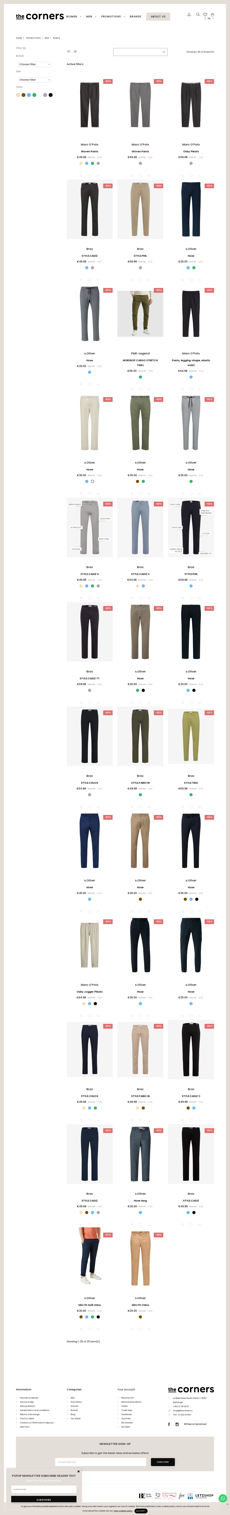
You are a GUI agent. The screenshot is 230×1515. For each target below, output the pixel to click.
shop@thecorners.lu (182, 1410)
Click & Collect (27, 1418)
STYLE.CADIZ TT (90, 678)
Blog (73, 1414)
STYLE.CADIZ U (89, 574)
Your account (126, 1389)
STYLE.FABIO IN (140, 783)
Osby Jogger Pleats (90, 992)
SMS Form (25, 1426)
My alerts (125, 1426)
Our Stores (76, 1418)
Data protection (27, 1406)
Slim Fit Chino (140, 1305)
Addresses (126, 1414)
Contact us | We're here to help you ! (37, 1422)
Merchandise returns (131, 1402)
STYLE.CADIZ (90, 256)
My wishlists (127, 1422)
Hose (191, 256)
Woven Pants (89, 151)
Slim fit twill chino (89, 1305)
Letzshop (208, 1496)
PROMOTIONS (111, 16)
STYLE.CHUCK (89, 783)
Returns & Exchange (29, 1414)
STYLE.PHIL (140, 256)
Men (89, 16)
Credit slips (126, 1410)
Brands (136, 16)
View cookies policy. (123, 1510)
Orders (124, 1406)
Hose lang (140, 1201)
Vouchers (126, 1418)
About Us (158, 16)
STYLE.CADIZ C (191, 1096)
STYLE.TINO (191, 783)
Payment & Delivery (29, 1397)
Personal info (127, 1397)
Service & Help (27, 1402)
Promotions (76, 1402)
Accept (141, 1511)
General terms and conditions (34, 1410)
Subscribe (163, 1462)
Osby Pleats (191, 151)
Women (72, 16)
